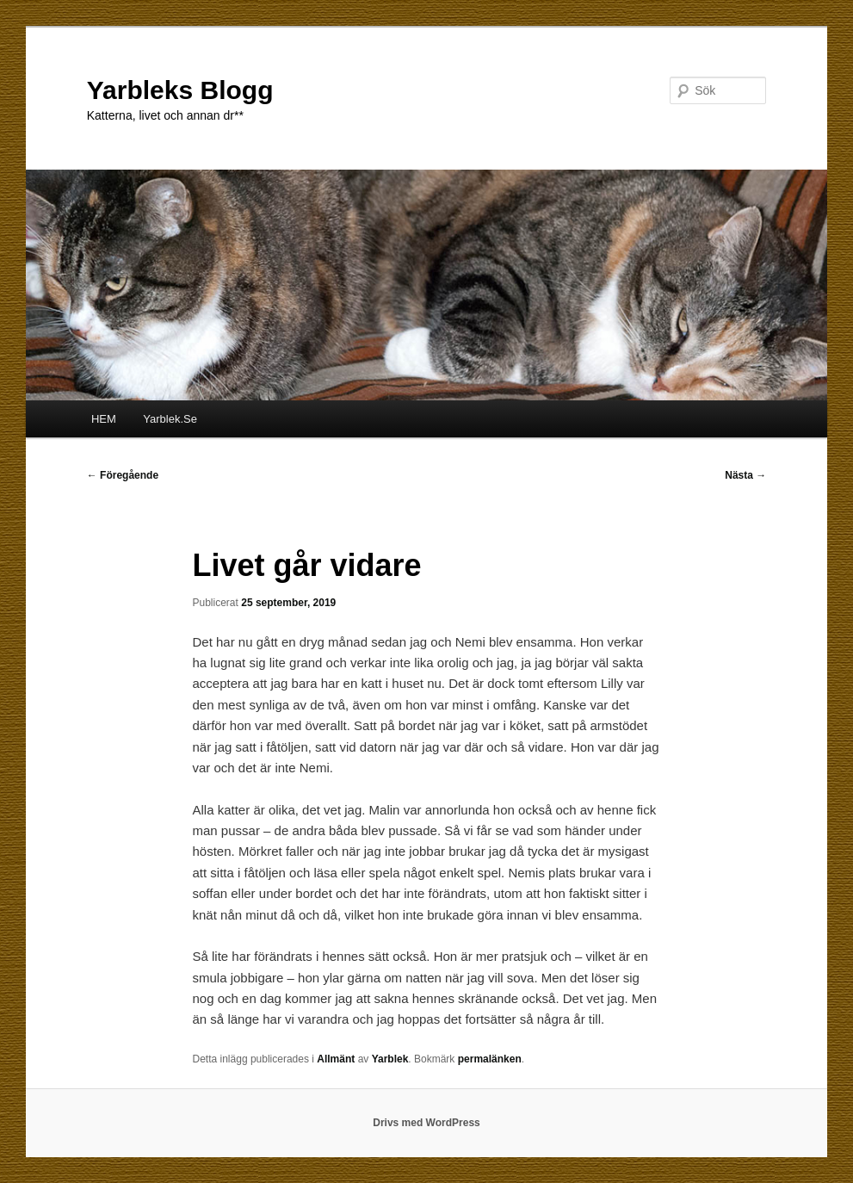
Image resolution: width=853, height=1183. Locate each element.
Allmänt (336, 1059)
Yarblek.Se (170, 418)
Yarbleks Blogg (180, 90)
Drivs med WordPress (426, 1123)
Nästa (745, 475)
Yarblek (390, 1059)
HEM (103, 418)
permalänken (490, 1059)
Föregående (122, 475)
